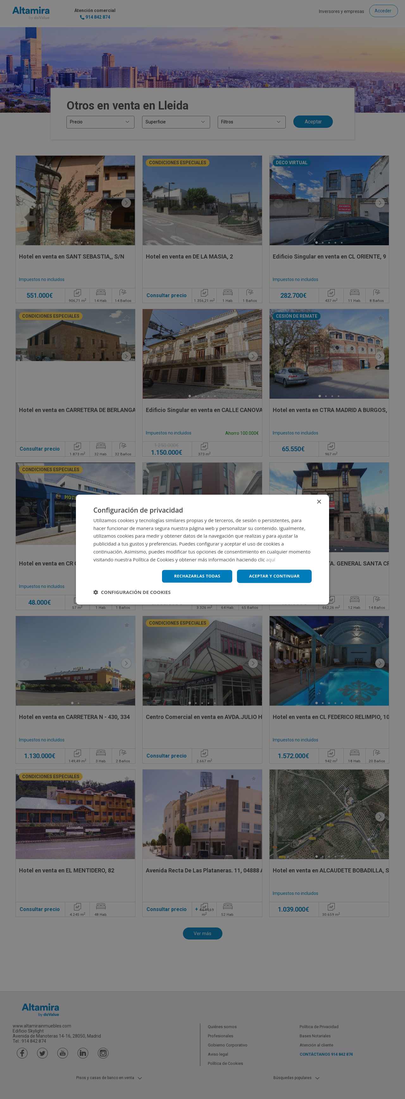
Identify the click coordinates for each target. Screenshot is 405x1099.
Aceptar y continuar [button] (273, 576)
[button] (132, 593)
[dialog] (202, 549)
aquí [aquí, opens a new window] (271, 559)
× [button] (318, 501)
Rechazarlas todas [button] (192, 576)
